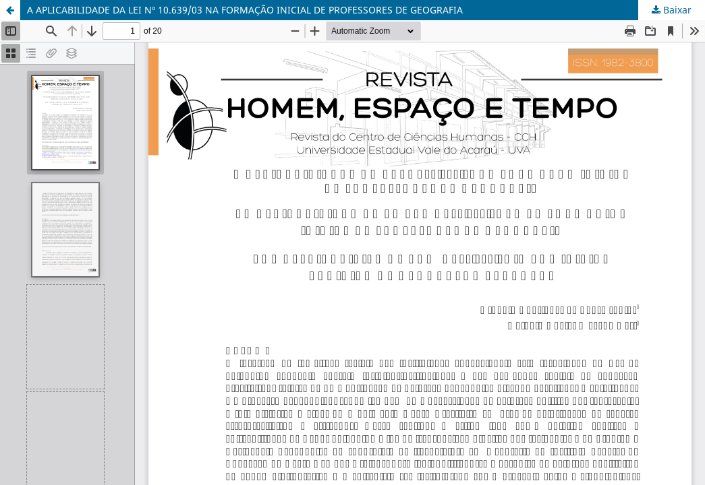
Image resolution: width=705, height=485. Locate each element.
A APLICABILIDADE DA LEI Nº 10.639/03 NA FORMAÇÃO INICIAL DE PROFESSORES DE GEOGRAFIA (245, 9)
